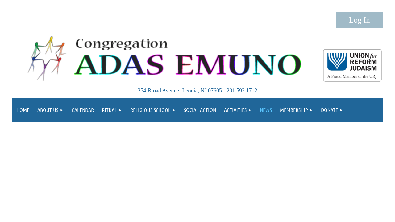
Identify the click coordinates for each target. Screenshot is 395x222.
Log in (359, 20)
